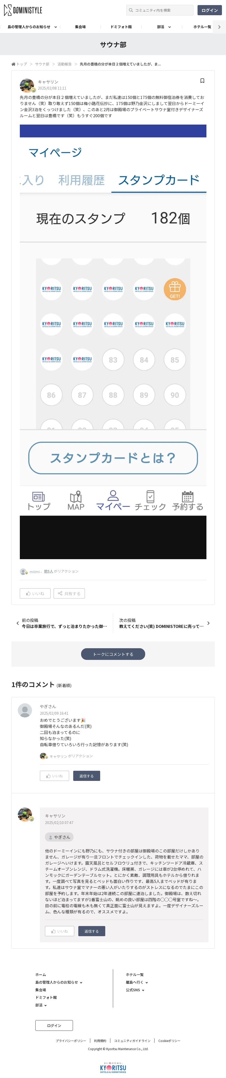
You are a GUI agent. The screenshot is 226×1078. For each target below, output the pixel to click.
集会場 (80, 26)
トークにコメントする (113, 654)
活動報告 (64, 63)
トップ (21, 63)
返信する (87, 775)
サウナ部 (42, 63)
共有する (69, 593)
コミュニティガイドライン (132, 1040)
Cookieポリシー (169, 1040)
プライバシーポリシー (71, 1040)
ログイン (210, 10)
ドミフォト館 (121, 26)
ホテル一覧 (202, 26)
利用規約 (100, 1040)
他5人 (48, 571)
